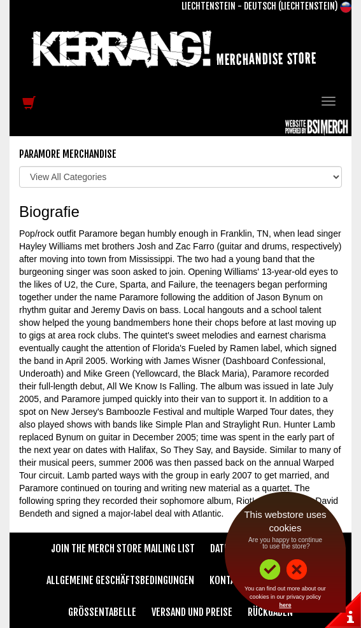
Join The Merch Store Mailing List (123, 548)
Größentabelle (102, 612)
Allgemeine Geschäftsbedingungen (120, 580)
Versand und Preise (192, 612)
